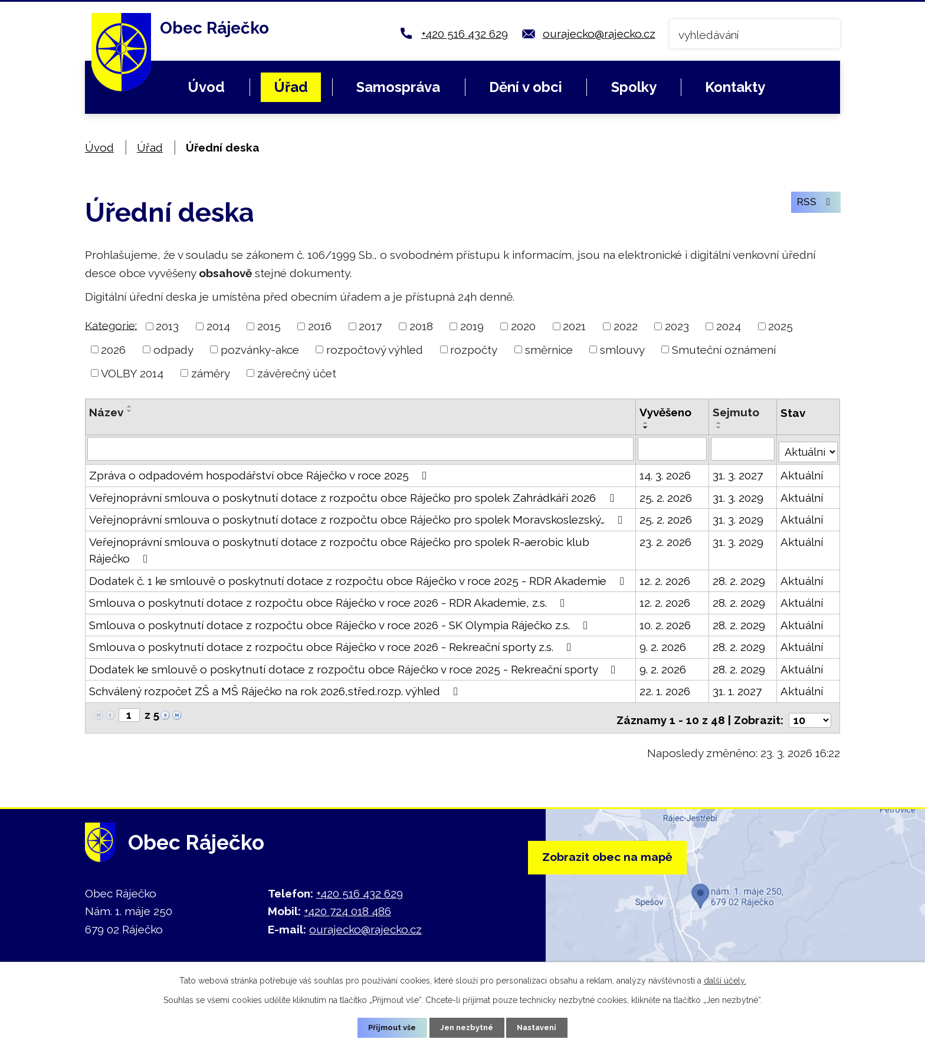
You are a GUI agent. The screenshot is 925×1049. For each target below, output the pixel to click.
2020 (523, 326)
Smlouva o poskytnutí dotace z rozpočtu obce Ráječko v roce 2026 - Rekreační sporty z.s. (332, 645)
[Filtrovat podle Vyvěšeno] (671, 449)
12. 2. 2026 (663, 579)
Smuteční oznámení (724, 349)
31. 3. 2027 (736, 473)
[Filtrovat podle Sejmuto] (741, 449)
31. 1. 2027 (735, 689)
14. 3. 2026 (664, 473)
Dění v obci (525, 87)
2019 (472, 326)
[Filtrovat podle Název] (359, 449)
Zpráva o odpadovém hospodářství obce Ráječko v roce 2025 (260, 473)
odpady (173, 349)
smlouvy (622, 349)
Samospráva (398, 87)
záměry (210, 373)
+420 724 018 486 (347, 905)
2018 (421, 326)
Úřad (291, 87)
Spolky (634, 87)
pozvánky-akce (260, 349)
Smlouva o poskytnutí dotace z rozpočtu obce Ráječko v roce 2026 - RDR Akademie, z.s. (329, 600)
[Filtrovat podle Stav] (808, 447)
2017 (370, 326)
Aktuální (800, 473)
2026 (113, 349)
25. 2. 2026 (664, 495)
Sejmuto (734, 412)
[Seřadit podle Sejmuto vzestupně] (717, 422)
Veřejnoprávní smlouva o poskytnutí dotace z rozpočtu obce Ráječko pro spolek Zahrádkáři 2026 (353, 495)
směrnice (549, 349)
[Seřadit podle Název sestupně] (129, 411)
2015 (269, 326)
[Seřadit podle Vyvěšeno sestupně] (644, 427)
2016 (320, 326)
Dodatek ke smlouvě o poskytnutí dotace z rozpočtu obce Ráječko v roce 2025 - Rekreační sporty (354, 667)
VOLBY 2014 (132, 373)
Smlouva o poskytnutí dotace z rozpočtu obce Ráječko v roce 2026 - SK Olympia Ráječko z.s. (340, 623)
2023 (677, 326)
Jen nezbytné (467, 1026)
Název (106, 412)
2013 (167, 326)
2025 (780, 326)
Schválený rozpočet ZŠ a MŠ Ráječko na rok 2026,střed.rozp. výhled (275, 689)
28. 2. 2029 (737, 579)
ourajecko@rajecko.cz (599, 33)
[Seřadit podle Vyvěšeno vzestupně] (644, 422)
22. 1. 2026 (663, 689)
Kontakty (735, 87)
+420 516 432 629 (464, 33)
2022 (626, 326)
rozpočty (473, 349)
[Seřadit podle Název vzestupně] (129, 406)
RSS (812, 207)
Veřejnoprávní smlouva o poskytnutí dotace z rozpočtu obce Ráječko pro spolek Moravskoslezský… (358, 517)
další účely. (725, 979)
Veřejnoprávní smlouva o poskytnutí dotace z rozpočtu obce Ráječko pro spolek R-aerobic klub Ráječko (339, 549)
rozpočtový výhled (374, 349)
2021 (574, 326)
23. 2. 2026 (664, 540)
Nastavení (542, 1026)
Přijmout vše (388, 1026)
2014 (218, 326)
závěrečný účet (296, 373)
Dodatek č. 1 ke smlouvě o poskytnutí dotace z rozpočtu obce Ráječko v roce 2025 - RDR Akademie (359, 579)
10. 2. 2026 (664, 623)
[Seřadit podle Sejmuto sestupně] (717, 427)
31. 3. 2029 (736, 495)
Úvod (206, 87)
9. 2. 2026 (661, 645)
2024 (728, 326)
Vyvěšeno (664, 412)
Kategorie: (111, 324)
